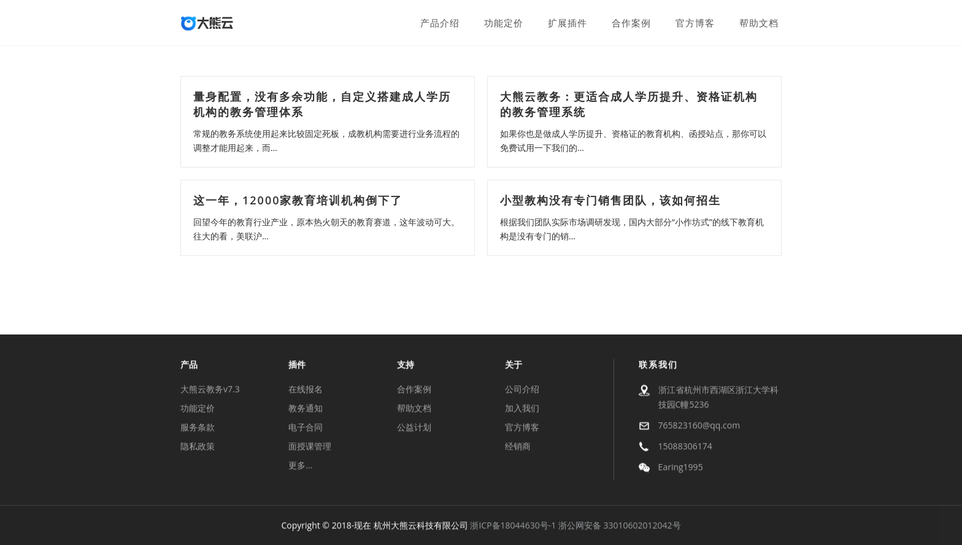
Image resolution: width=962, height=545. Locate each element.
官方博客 (522, 428)
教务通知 (305, 409)
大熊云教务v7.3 (210, 390)
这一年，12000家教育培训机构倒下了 (297, 200)
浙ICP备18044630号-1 (513, 526)
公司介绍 (522, 390)
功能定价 (197, 409)
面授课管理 (309, 447)
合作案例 (414, 390)
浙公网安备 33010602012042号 (619, 526)
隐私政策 (197, 447)
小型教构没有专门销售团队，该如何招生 (610, 200)
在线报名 (305, 390)
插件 (297, 365)
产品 (189, 365)
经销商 (518, 447)
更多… (300, 466)
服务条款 (197, 428)
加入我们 (522, 409)
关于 (513, 365)
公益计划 (414, 428)
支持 (405, 365)
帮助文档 (414, 409)
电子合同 (305, 428)
